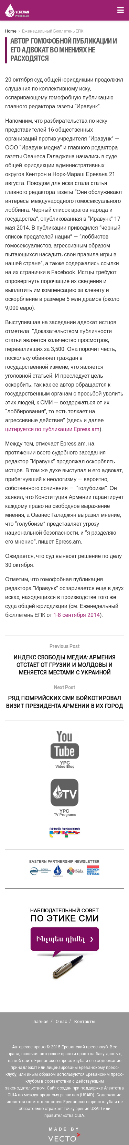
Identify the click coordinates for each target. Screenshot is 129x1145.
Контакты (84, 1021)
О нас (61, 1021)
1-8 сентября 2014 (76, 615)
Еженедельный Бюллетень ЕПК (53, 31)
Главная (40, 1021)
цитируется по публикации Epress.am (52, 429)
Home (11, 31)
